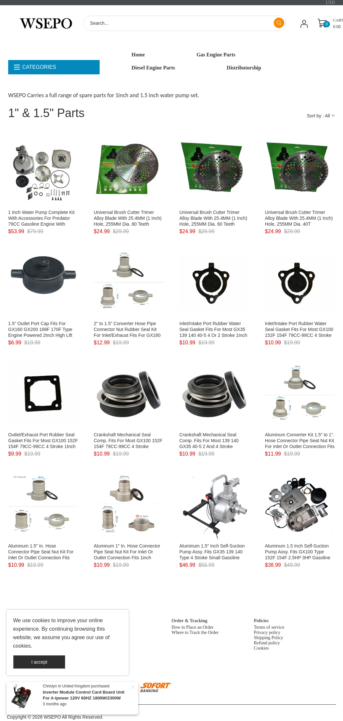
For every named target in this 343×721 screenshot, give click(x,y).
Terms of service (269, 627)
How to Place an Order (192, 627)
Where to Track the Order (195, 632)
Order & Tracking (189, 620)
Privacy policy (267, 632)
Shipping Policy (268, 637)
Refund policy (267, 642)
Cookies (261, 648)
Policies (261, 620)
